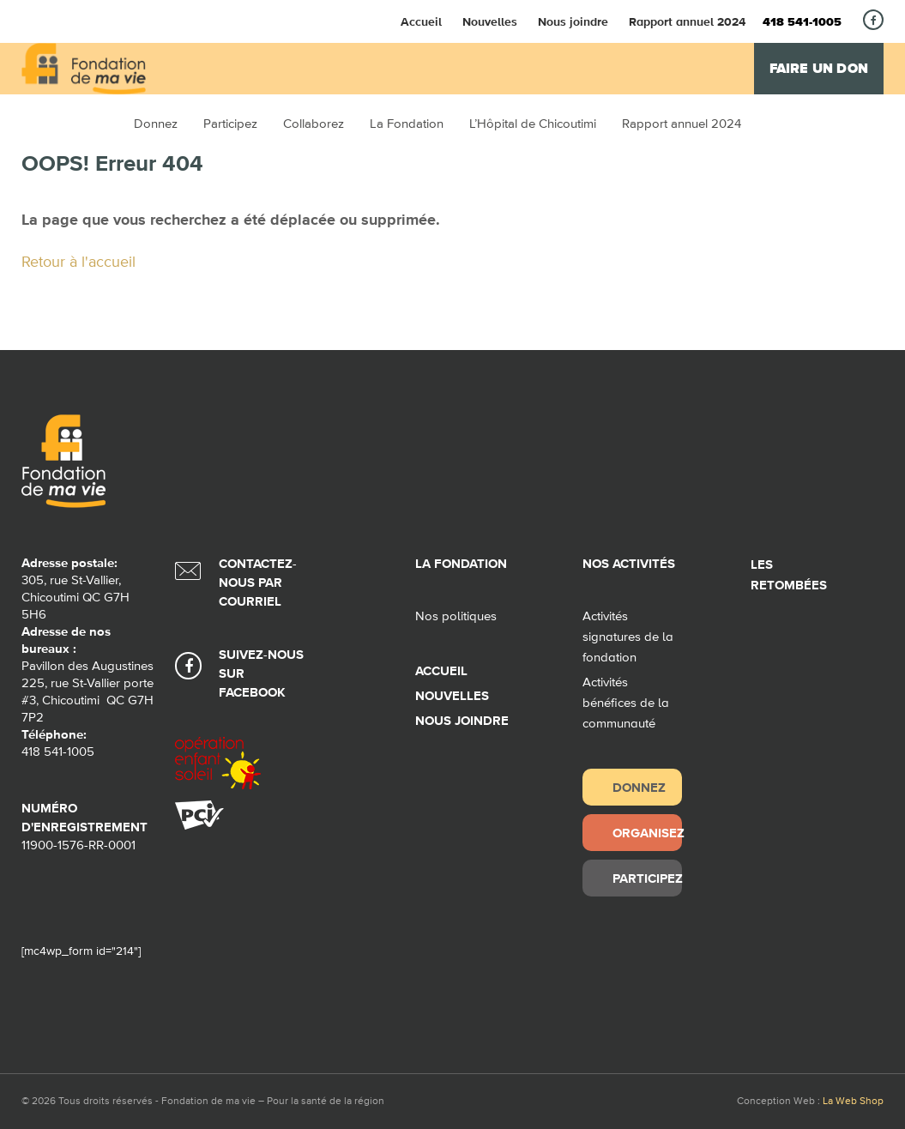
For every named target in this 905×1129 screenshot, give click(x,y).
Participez (646, 878)
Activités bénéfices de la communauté (625, 703)
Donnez (639, 787)
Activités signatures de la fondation (627, 637)
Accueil (421, 21)
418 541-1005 (802, 22)
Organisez (646, 832)
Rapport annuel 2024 (687, 21)
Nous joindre (573, 21)
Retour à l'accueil (78, 262)
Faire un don (818, 68)
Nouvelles (489, 21)
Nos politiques (456, 616)
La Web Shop (853, 1101)
